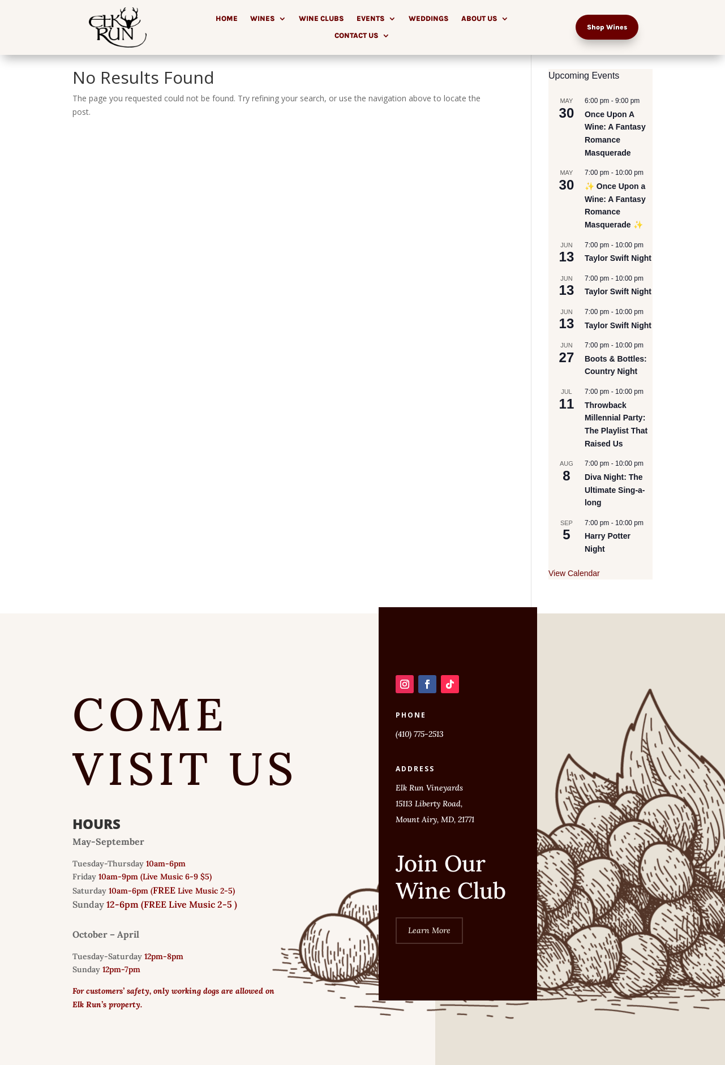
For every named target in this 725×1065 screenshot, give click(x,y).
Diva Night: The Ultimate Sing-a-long (615, 490)
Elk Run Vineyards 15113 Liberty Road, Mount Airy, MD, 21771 (435, 803)
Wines (262, 19)
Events (371, 19)
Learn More (429, 930)
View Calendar (574, 573)
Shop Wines (607, 27)
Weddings (429, 19)
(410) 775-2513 (420, 734)
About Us (479, 19)
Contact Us (356, 36)
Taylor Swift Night (618, 258)
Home (227, 19)
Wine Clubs (321, 19)
